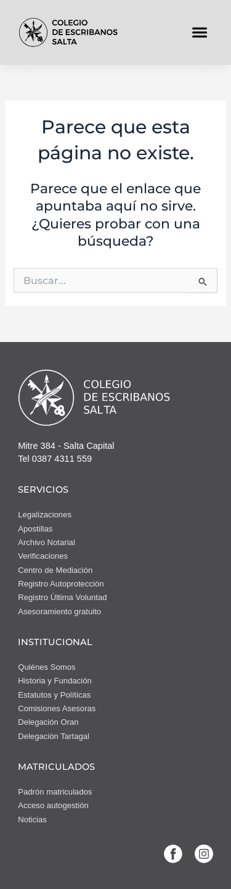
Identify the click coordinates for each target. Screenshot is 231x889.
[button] (200, 32)
